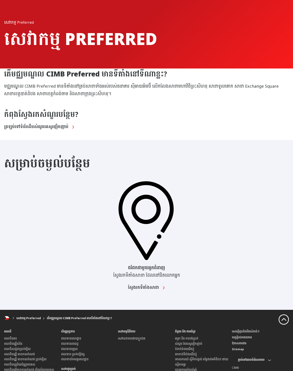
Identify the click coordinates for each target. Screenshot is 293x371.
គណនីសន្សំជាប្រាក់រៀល (17, 349)
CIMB (235, 367)
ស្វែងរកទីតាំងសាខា (146, 287)
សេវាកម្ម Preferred (28, 318)
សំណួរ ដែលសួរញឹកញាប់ (188, 343)
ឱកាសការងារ (239, 343)
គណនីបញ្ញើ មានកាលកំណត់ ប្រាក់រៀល (25, 359)
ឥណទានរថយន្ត (69, 343)
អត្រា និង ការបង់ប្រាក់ (186, 338)
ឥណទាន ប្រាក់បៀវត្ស (73, 354)
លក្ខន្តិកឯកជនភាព (242, 337)
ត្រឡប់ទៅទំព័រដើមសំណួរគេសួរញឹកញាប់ (40, 127)
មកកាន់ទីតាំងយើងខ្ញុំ (186, 354)
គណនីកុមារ (10, 338)
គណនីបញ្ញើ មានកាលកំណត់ (19, 354)
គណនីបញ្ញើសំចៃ (13, 343)
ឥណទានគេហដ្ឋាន (71, 338)
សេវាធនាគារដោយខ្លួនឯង (131, 338)
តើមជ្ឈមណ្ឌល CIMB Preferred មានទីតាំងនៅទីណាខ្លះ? (79, 318)
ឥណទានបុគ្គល (69, 349)
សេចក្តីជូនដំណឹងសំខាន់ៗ (245, 331)
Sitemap (238, 349)
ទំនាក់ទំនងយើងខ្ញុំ (184, 349)
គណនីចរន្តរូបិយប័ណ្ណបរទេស (19, 364)
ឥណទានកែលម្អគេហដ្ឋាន (75, 359)
